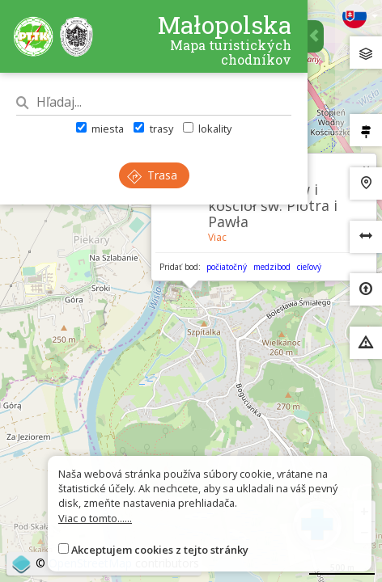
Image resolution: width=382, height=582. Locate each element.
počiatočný (226, 266)
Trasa (152, 175)
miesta (100, 128)
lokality (207, 128)
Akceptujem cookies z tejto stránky (159, 549)
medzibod (272, 266)
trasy (153, 128)
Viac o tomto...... (95, 518)
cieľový (309, 266)
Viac (217, 237)
